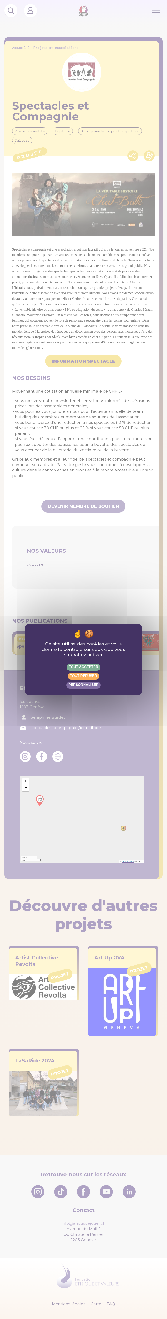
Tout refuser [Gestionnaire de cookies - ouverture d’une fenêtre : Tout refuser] (83, 676)
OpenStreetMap (128, 861)
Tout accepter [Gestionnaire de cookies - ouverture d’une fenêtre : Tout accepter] (83, 667)
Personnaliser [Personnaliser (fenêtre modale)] (83, 685)
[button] (25, 781)
